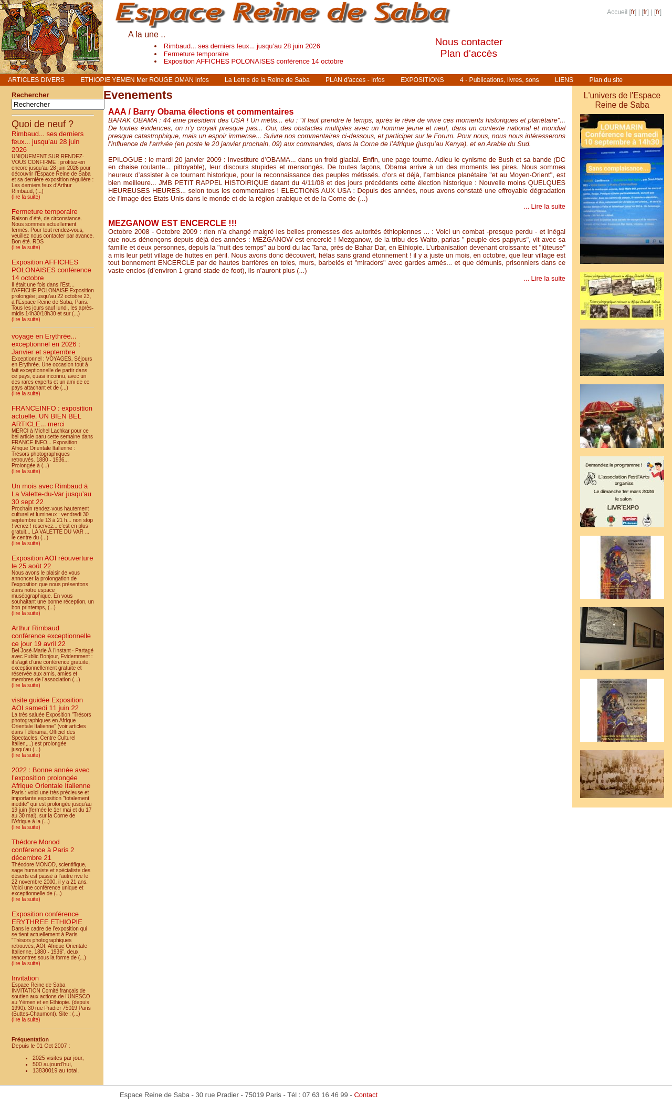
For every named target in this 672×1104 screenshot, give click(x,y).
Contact (365, 1095)
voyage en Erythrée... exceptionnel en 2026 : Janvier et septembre (46, 344)
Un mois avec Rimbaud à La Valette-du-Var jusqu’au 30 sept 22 (51, 494)
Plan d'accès (468, 53)
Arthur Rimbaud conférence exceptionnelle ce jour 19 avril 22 (51, 636)
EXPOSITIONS (422, 80)
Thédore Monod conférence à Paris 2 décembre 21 (43, 850)
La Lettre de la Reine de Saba (267, 80)
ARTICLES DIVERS (36, 80)
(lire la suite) (26, 197)
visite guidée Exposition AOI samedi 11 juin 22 (47, 704)
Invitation (25, 978)
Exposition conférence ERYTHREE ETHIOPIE (47, 918)
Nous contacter (468, 41)
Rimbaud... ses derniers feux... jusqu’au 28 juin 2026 (242, 46)
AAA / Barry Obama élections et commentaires (200, 111)
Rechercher (30, 95)
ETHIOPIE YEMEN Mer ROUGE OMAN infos (144, 80)
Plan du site (606, 80)
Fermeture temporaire (196, 54)
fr (633, 12)
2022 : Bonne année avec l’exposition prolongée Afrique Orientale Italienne (51, 778)
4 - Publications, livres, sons (499, 80)
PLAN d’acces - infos (355, 80)
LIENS (564, 80)
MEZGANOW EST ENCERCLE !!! (172, 223)
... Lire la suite (544, 206)
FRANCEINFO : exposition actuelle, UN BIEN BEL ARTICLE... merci (52, 416)
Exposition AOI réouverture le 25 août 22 (52, 562)
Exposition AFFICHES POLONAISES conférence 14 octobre (253, 61)
